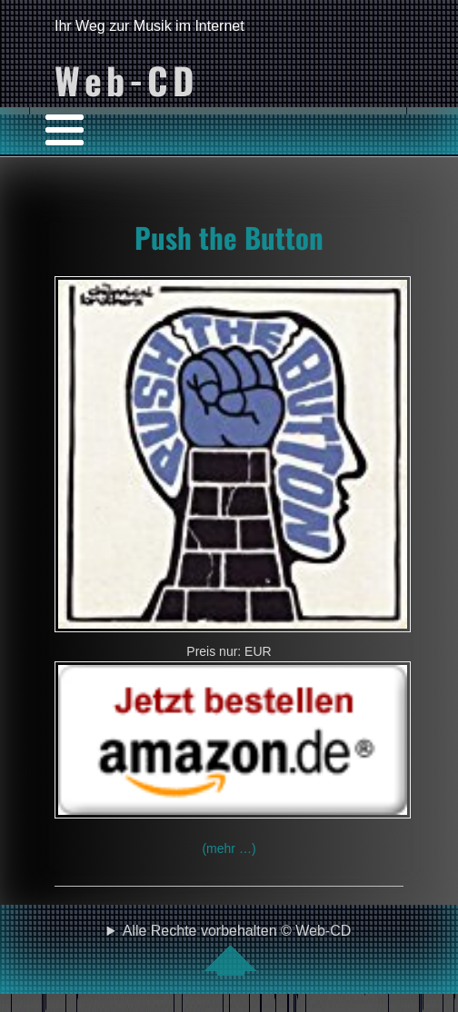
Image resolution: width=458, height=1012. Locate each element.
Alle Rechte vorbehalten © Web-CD (237, 949)
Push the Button (229, 237)
